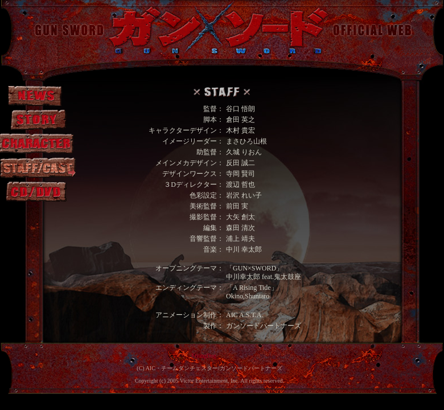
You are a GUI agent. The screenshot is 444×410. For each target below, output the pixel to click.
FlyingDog (203, 355)
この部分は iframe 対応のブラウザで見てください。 (222, 209)
